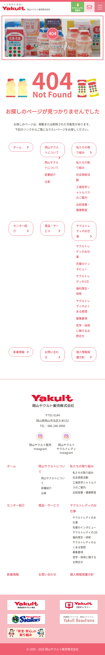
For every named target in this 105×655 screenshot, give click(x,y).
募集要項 (81, 318)
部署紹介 (50, 174)
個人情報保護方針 (83, 354)
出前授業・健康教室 (84, 492)
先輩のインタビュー (84, 527)
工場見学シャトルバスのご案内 (83, 192)
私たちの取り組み (83, 149)
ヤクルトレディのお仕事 (83, 231)
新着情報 (18, 352)
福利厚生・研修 (82, 537)
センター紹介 (20, 228)
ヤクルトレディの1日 (85, 532)
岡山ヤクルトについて (52, 149)
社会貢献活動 (80, 477)
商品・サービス (52, 228)
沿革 (47, 182)
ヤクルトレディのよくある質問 (83, 306)
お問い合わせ (52, 354)
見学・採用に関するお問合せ (83, 330)
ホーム (17, 147)
